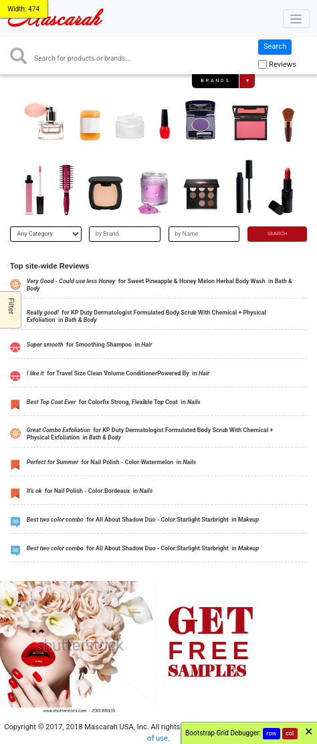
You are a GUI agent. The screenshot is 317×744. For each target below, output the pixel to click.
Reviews (282, 64)
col (290, 733)
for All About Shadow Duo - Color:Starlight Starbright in (143, 519)
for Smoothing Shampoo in (89, 344)
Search (274, 46)
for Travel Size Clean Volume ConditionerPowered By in (118, 373)
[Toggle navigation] (296, 19)
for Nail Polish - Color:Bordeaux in (89, 491)
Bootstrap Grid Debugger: (223, 733)
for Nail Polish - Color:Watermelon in (111, 462)
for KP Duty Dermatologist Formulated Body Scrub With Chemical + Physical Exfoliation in (146, 316)
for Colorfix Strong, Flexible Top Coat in (114, 402)
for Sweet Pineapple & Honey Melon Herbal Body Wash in (159, 285)
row (272, 733)
